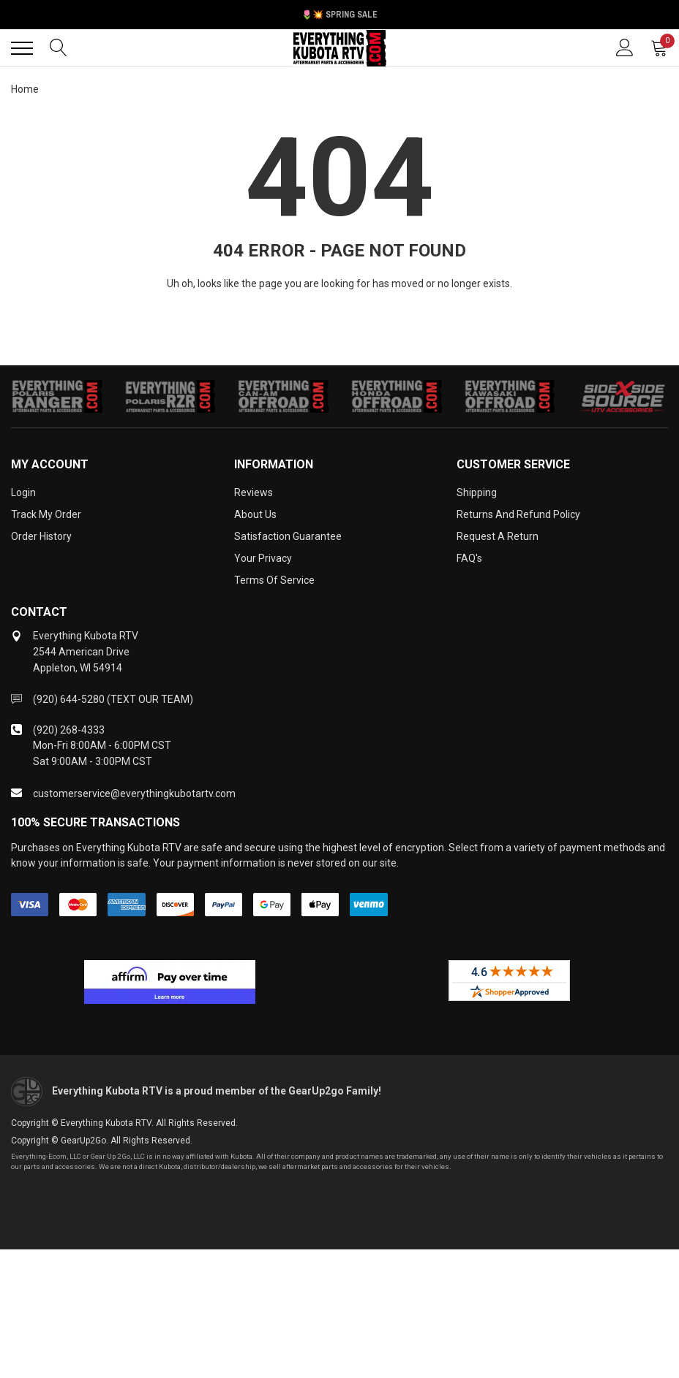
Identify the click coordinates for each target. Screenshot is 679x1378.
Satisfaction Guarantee (288, 536)
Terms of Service (274, 580)
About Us (255, 514)
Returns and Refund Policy (518, 514)
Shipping (477, 492)
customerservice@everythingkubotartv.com (134, 793)
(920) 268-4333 (69, 730)
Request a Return (498, 536)
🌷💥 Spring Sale (339, 14)
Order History (41, 536)
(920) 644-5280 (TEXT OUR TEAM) (113, 699)
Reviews (253, 492)
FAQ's (469, 558)
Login (23, 492)
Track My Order (46, 514)
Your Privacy (263, 558)
